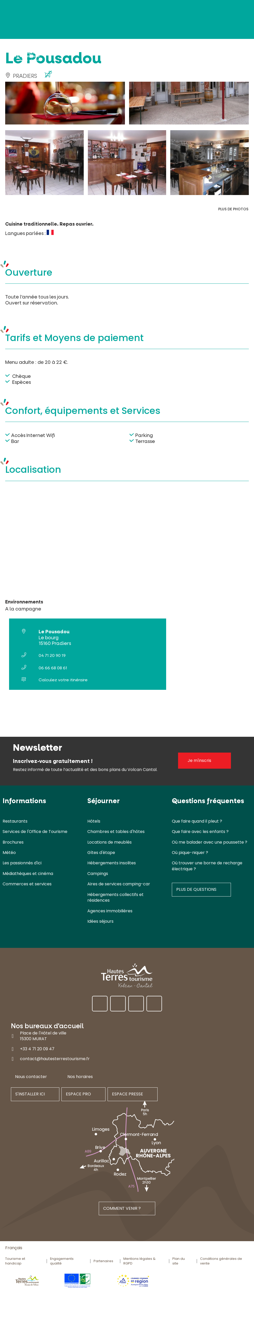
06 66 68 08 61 (53, 668)
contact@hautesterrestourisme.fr (55, 1059)
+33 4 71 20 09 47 (37, 1049)
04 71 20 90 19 (52, 655)
